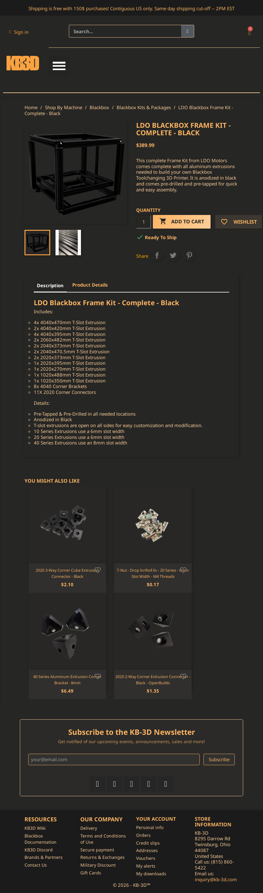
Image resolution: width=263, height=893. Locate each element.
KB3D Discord (39, 850)
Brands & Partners (44, 857)
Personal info (149, 827)
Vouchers (145, 858)
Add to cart (181, 221)
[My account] (19, 32)
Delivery (88, 828)
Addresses (147, 850)
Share (157, 255)
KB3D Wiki (35, 828)
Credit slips (148, 843)
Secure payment (97, 850)
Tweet (173, 255)
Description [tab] (50, 285)
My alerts (145, 866)
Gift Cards (90, 873)
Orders (143, 835)
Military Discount (98, 865)
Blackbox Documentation (40, 839)
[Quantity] (143, 222)
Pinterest (189, 255)
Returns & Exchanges (102, 857)
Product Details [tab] (90, 285)
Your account (156, 818)
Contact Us (36, 865)
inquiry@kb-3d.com (216, 879)
